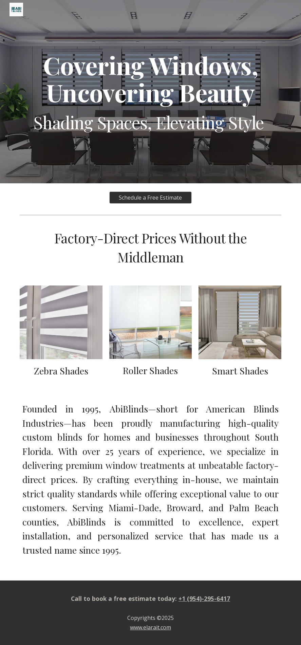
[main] (150, 91)
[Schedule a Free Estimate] (151, 197)
